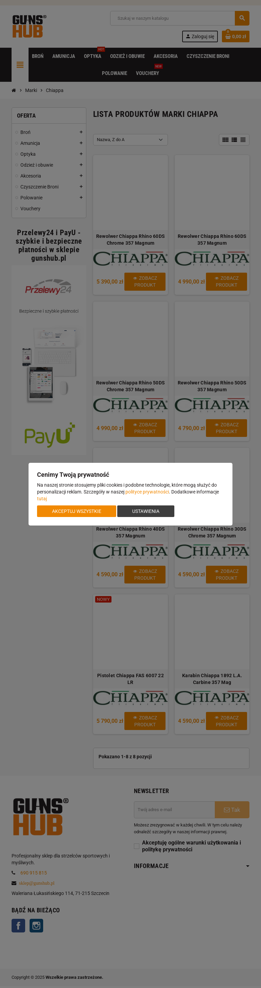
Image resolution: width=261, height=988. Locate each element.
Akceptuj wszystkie (76, 511)
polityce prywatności (147, 492)
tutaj (42, 498)
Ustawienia (145, 511)
